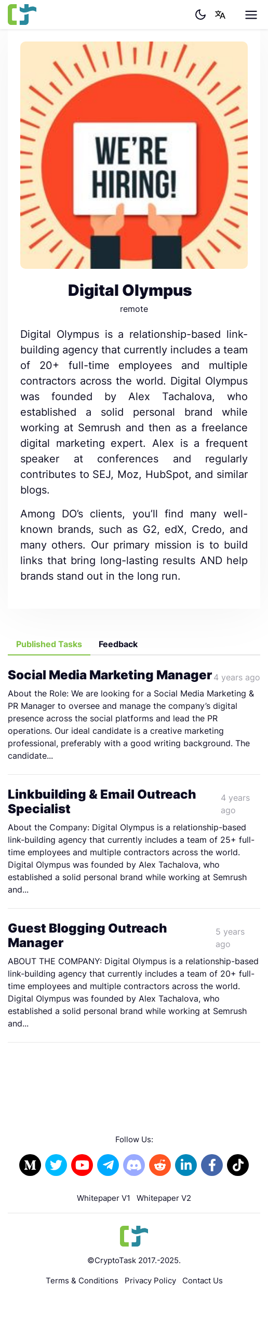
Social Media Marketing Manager (110, 674)
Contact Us (202, 1280)
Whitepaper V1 (103, 1198)
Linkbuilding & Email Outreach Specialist (102, 802)
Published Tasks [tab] (49, 644)
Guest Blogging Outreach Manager (87, 936)
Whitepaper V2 (164, 1198)
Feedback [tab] (118, 644)
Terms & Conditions (82, 1280)
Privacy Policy (150, 1280)
